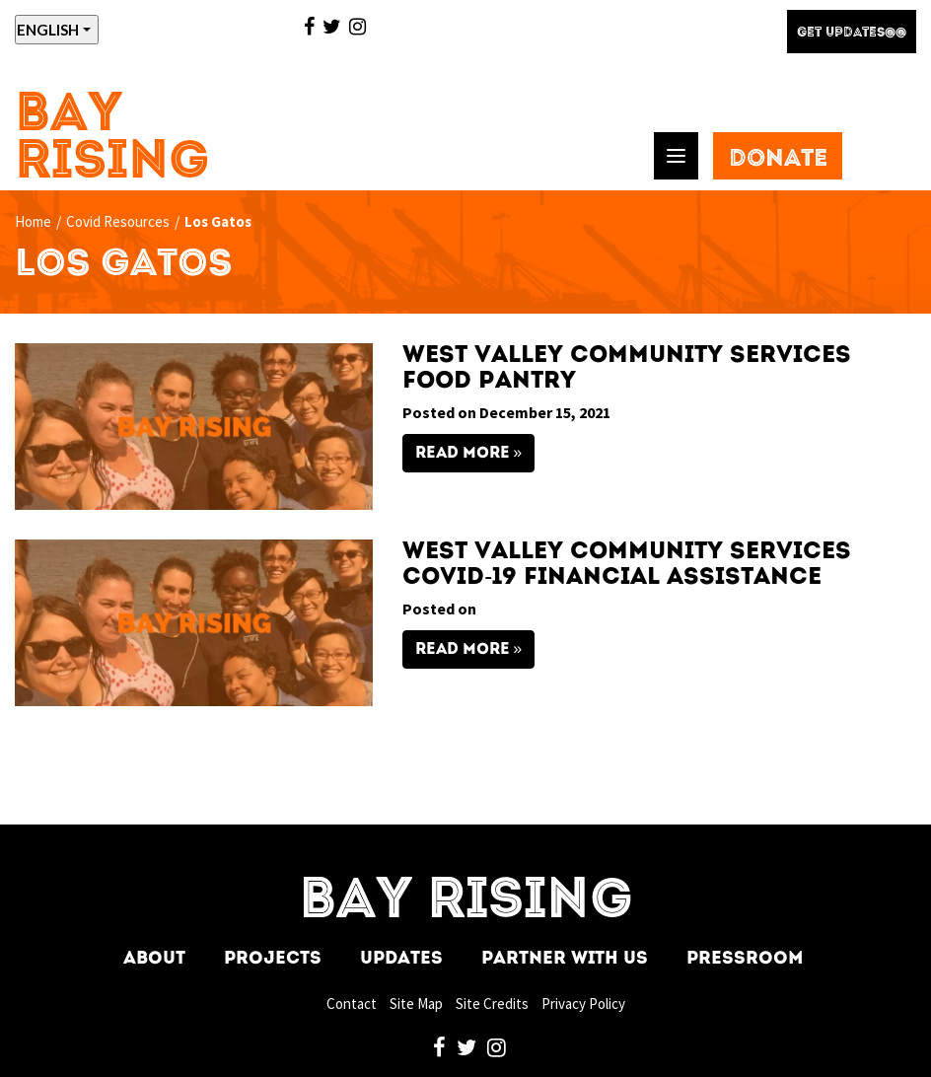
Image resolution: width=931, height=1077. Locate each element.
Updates (401, 959)
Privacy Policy (583, 1003)
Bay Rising (112, 139)
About (154, 959)
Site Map (416, 1003)
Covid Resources (118, 221)
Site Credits (492, 1003)
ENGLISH (48, 29)
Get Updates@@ (851, 33)
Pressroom (744, 959)
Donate (778, 160)
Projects (273, 959)
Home (33, 221)
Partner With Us (564, 959)
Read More (462, 454)
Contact (351, 1003)
